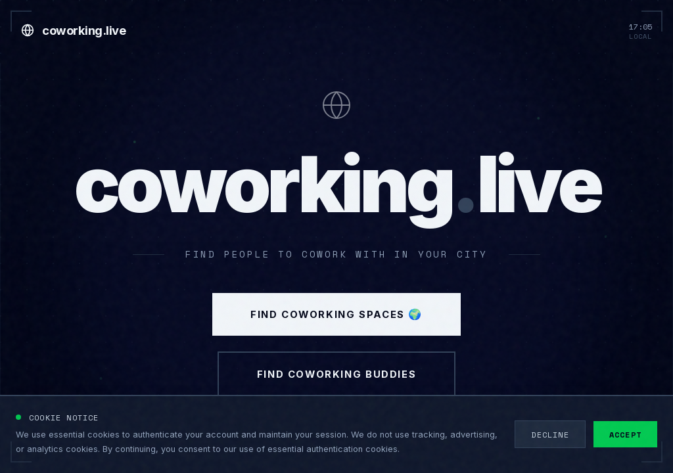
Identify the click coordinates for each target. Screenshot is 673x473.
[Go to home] (73, 30)
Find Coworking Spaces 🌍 (336, 322)
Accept (625, 434)
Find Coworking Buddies (336, 389)
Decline (550, 434)
